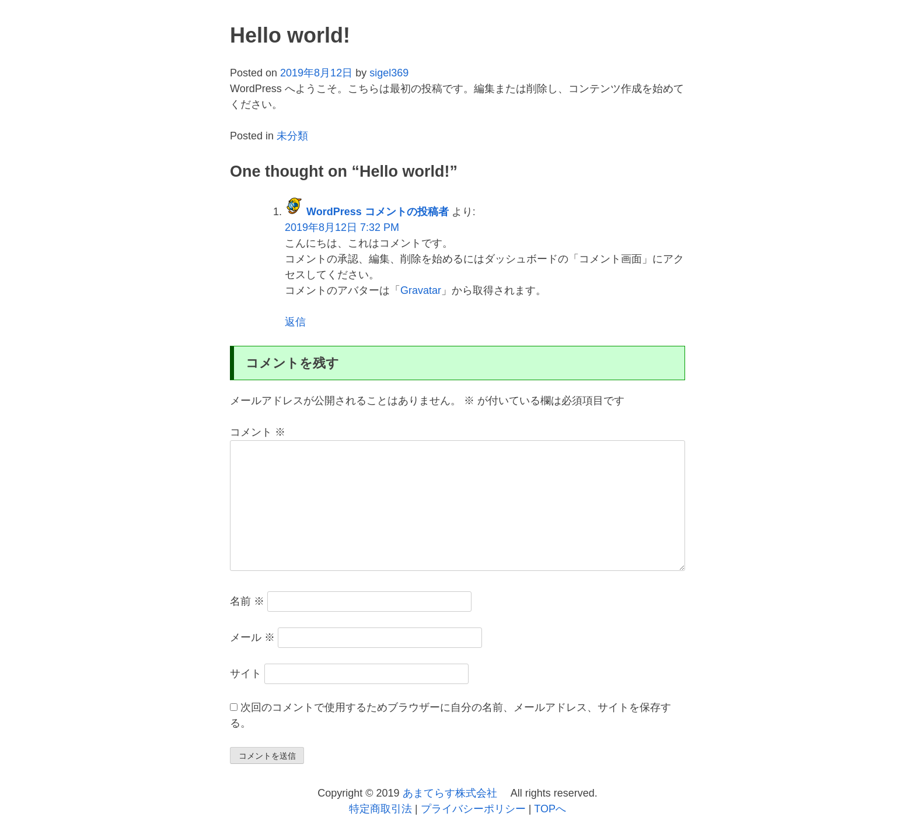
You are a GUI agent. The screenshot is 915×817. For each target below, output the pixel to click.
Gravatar (420, 290)
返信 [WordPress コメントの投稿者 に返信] (295, 322)
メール (252, 637)
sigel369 (388, 73)
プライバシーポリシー (475, 809)
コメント (257, 432)
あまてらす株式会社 (451, 793)
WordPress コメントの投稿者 (377, 212)
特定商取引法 (382, 809)
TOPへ (550, 809)
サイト (245, 673)
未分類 (292, 136)
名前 (247, 601)
